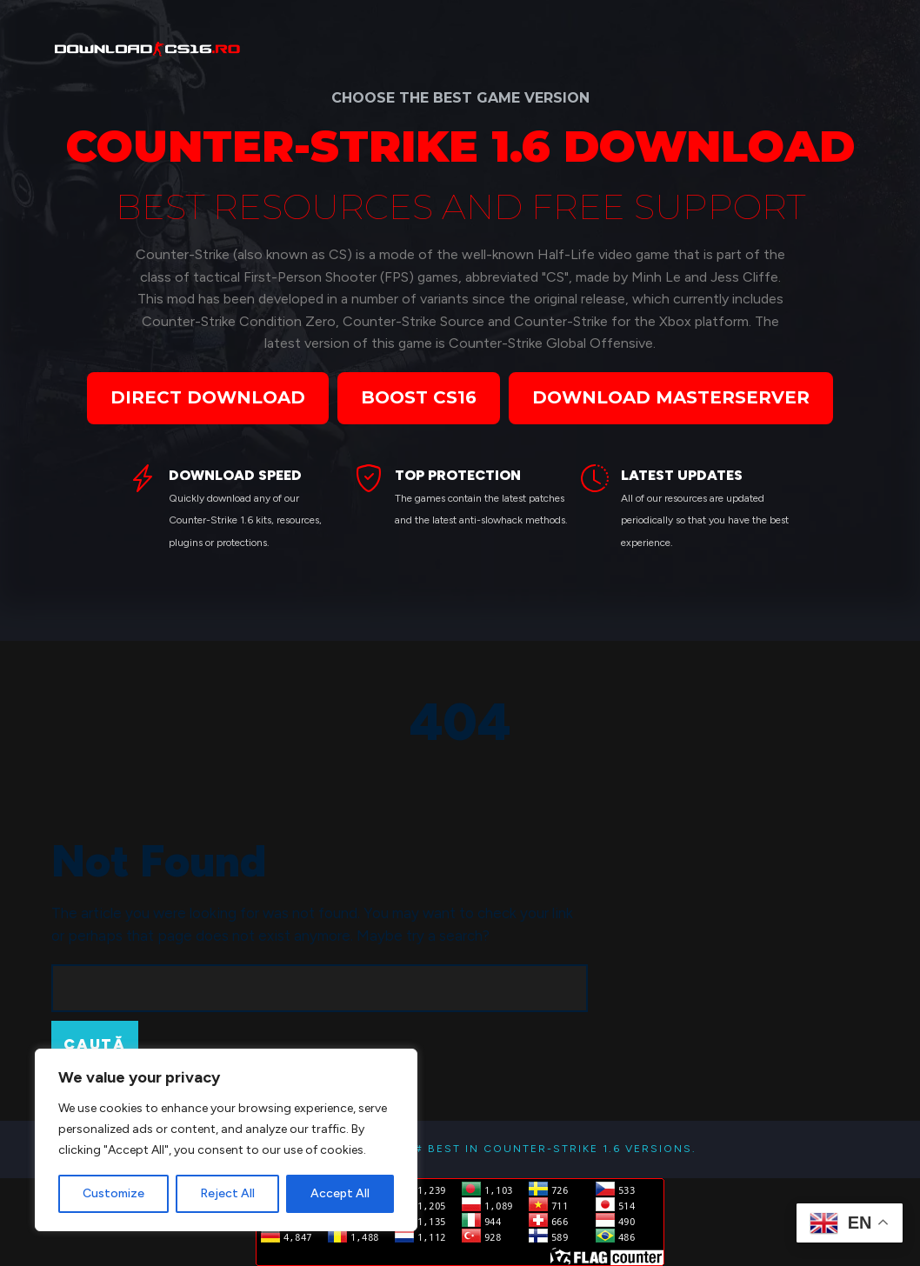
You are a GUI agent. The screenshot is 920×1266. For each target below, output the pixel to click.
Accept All (340, 1193)
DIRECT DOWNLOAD (207, 397)
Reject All (227, 1193)
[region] (226, 1140)
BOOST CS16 (419, 397)
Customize (113, 1193)
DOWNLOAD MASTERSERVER (671, 397)
